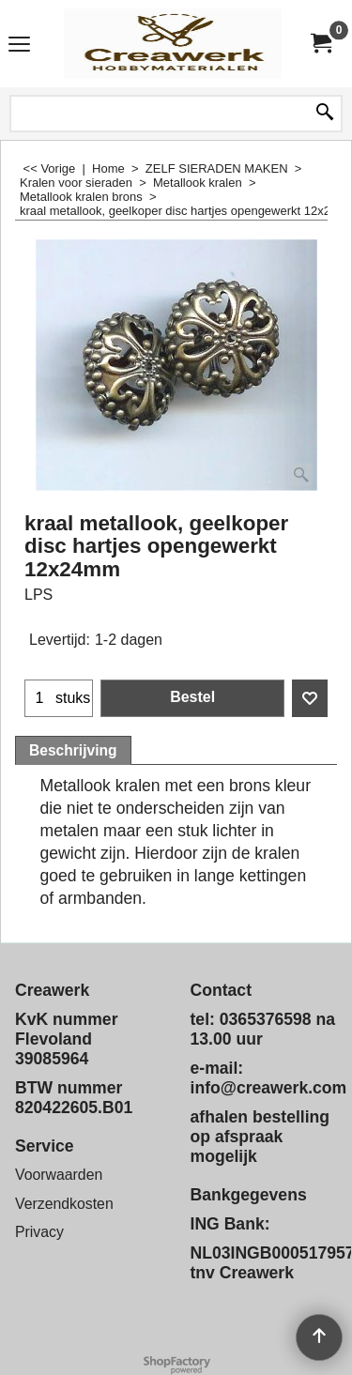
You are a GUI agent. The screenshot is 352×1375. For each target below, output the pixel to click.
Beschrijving (73, 750)
